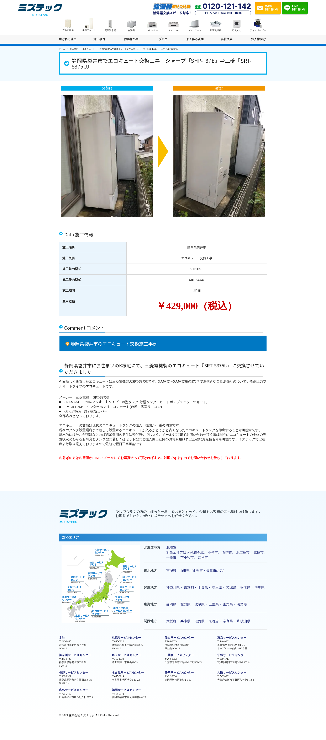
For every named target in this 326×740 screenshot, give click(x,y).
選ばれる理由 (67, 39)
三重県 (214, 604)
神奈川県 (173, 587)
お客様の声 (131, 39)
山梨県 (228, 604)
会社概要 (226, 39)
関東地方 (150, 587)
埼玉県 (217, 587)
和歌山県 (243, 621)
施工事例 (99, 39)
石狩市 (227, 552)
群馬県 (259, 587)
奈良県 (228, 621)
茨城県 (231, 587)
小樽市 (213, 552)
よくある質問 (195, 39)
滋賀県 (200, 621)
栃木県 (245, 587)
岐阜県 (200, 604)
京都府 (214, 621)
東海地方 (150, 604)
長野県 (242, 604)
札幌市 (192, 552)
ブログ (163, 39)
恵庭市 (259, 552)
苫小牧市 (187, 557)
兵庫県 (185, 621)
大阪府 (171, 621)
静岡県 (171, 604)
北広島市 (242, 552)
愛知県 (185, 604)
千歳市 (171, 557)
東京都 (189, 587)
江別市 (203, 557)
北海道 (171, 547)
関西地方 (150, 621)
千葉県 (203, 587)
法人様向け (258, 41)
